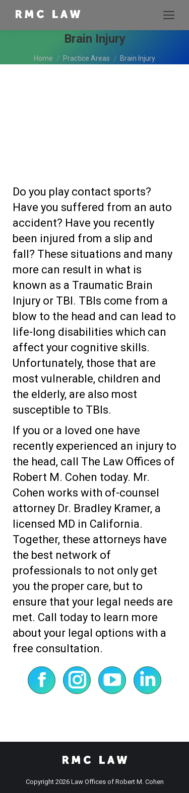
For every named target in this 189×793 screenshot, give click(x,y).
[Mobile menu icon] (169, 15)
